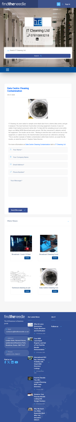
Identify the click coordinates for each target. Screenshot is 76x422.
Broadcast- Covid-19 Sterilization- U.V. (26, 254)
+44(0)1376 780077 (13, 354)
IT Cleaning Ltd (38, 31)
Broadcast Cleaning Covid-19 (50, 254)
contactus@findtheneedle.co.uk (17, 332)
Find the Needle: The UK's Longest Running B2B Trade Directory (40, 382)
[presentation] (23, 202)
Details (27, 257)
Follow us (56, 326)
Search (38, 56)
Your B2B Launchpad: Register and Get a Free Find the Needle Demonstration (40, 344)
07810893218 (38, 35)
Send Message (18, 210)
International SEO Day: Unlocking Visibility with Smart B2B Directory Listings (40, 362)
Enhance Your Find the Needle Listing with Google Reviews (39, 397)
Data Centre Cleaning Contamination (37, 144)
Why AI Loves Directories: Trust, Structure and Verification (39, 327)
